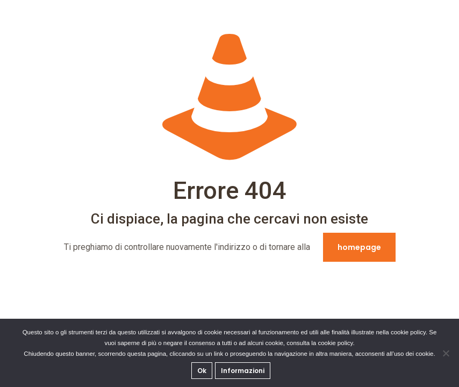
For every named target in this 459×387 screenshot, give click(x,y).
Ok (201, 370)
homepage (359, 247)
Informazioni (242, 370)
